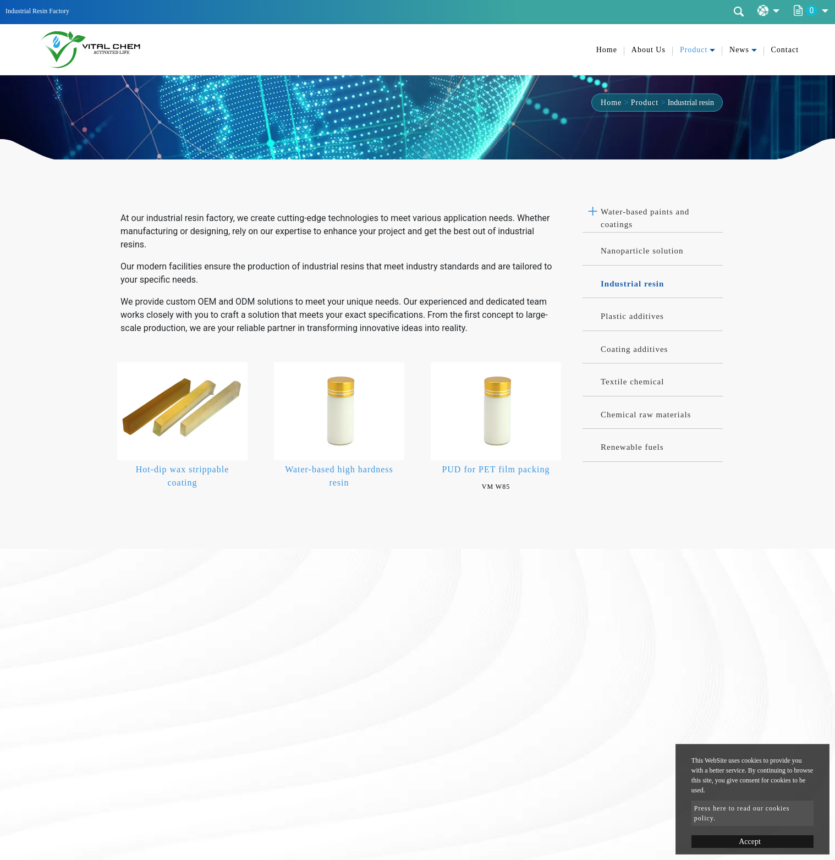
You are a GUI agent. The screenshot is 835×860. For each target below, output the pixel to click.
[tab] (653, 215)
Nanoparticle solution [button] (642, 250)
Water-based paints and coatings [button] (645, 218)
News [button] (739, 50)
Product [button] (694, 50)
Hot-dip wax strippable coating (182, 476)
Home (606, 50)
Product (645, 102)
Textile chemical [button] (632, 381)
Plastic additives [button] (632, 316)
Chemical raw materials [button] (646, 414)
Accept (750, 841)
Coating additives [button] (634, 349)
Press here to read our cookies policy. (742, 813)
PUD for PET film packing (496, 469)
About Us (648, 50)
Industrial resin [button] (632, 283)
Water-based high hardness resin (339, 476)
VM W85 (496, 486)
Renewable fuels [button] (632, 447)
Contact (785, 50)
